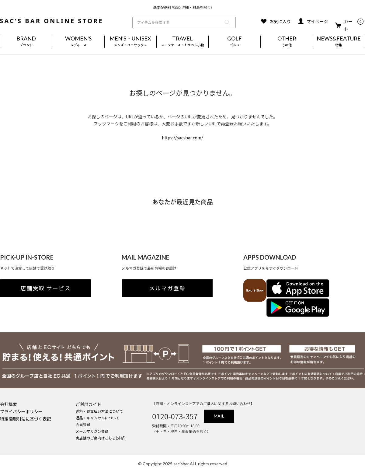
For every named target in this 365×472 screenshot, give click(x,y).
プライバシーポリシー (21, 411)
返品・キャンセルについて (98, 417)
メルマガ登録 (167, 288)
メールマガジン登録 (92, 431)
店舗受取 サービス (46, 288)
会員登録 (83, 424)
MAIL (219, 415)
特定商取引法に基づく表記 (25, 419)
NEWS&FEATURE (339, 41)
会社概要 (8, 404)
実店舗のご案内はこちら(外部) (101, 437)
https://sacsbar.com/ (182, 138)
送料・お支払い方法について (99, 411)
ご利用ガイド (88, 404)
